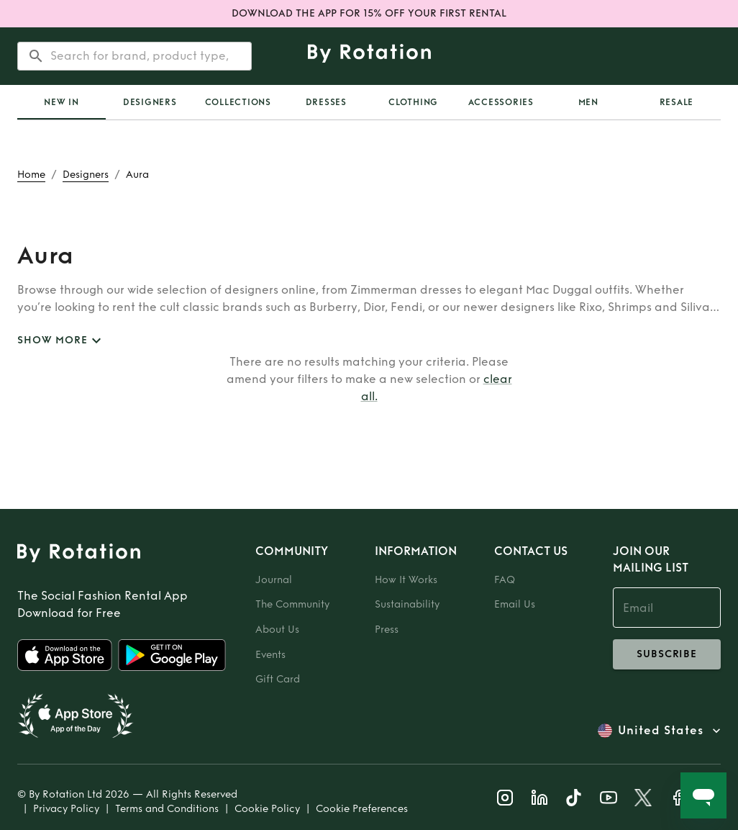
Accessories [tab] (501, 102)
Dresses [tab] (326, 102)
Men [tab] (588, 102)
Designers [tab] (150, 102)
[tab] (61, 102)
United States (661, 731)
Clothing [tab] (413, 102)
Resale (677, 102)
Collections (238, 102)
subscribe (667, 654)
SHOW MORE (61, 341)
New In (61, 102)
